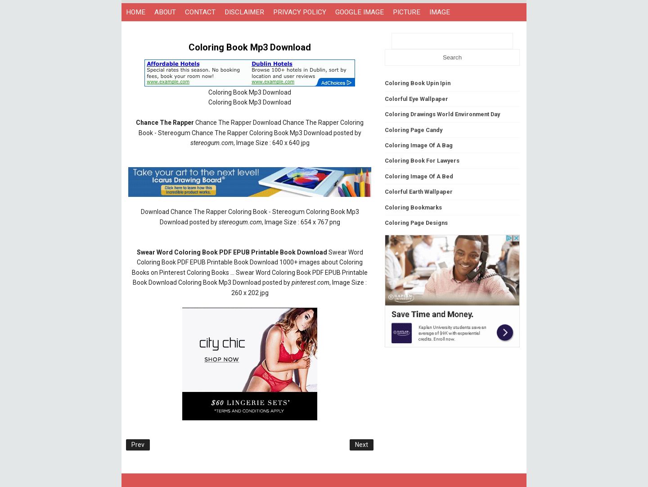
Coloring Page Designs (416, 222)
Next (361, 444)
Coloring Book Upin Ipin (417, 83)
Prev (137, 444)
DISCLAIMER (244, 12)
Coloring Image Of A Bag (419, 145)
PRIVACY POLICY (299, 12)
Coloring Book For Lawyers (422, 160)
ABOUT (165, 12)
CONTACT (200, 12)
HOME (135, 12)
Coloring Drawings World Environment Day (442, 114)
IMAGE (439, 12)
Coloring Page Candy (413, 130)
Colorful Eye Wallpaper (416, 99)
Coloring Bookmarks (413, 207)
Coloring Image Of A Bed (419, 176)
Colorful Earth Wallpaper (419, 191)
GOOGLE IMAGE (359, 12)
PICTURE (406, 12)
